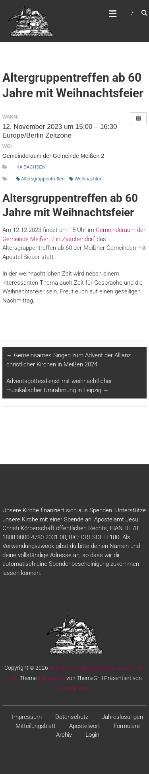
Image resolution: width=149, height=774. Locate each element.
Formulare (127, 726)
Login (92, 734)
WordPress (74, 688)
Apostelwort (84, 726)
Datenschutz (71, 716)
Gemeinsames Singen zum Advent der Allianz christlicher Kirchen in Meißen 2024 (68, 360)
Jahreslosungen (122, 716)
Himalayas (52, 678)
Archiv (64, 734)
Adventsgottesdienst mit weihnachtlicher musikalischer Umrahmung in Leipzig (59, 385)
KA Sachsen (30, 167)
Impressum (27, 716)
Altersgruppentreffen (40, 179)
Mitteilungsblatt (35, 726)
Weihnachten (86, 179)
